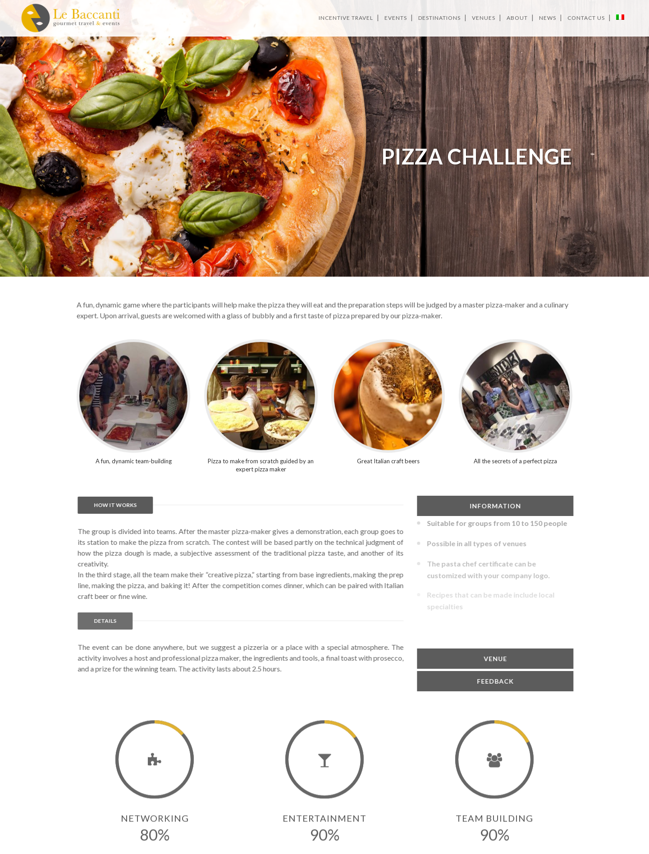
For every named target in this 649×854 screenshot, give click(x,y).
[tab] (569, 506)
